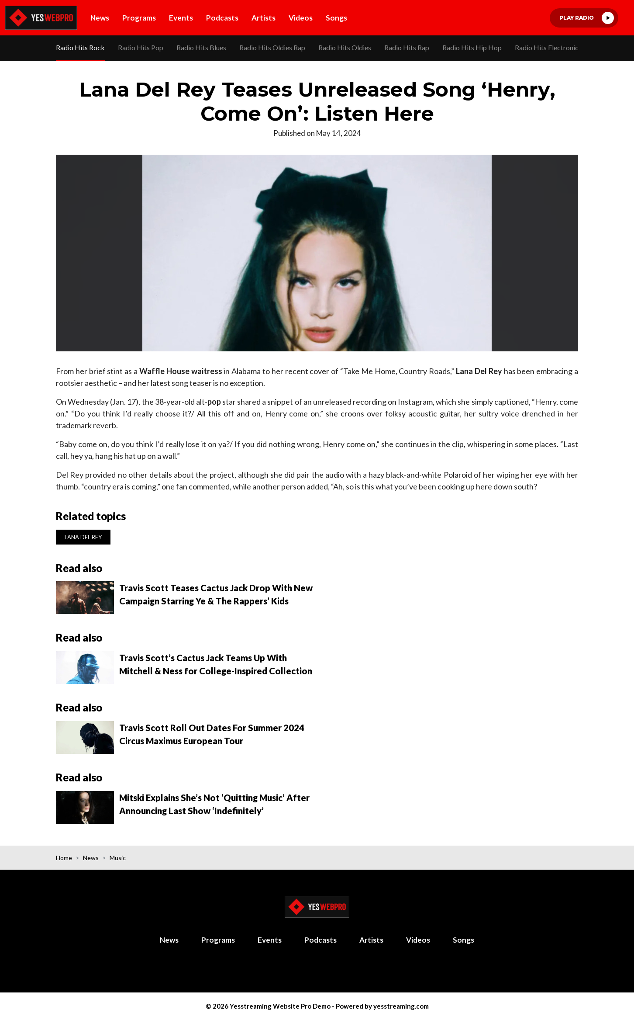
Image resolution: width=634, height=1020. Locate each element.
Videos (301, 17)
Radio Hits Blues (201, 47)
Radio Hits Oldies (344, 47)
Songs (336, 17)
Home (64, 857)
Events (181, 17)
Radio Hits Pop (140, 47)
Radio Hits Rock (80, 47)
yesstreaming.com (401, 1006)
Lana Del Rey (83, 537)
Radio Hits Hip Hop (472, 47)
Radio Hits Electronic (547, 47)
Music (118, 857)
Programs (139, 17)
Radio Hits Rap (406, 47)
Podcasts (222, 17)
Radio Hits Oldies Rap (272, 47)
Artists (264, 17)
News (99, 17)
